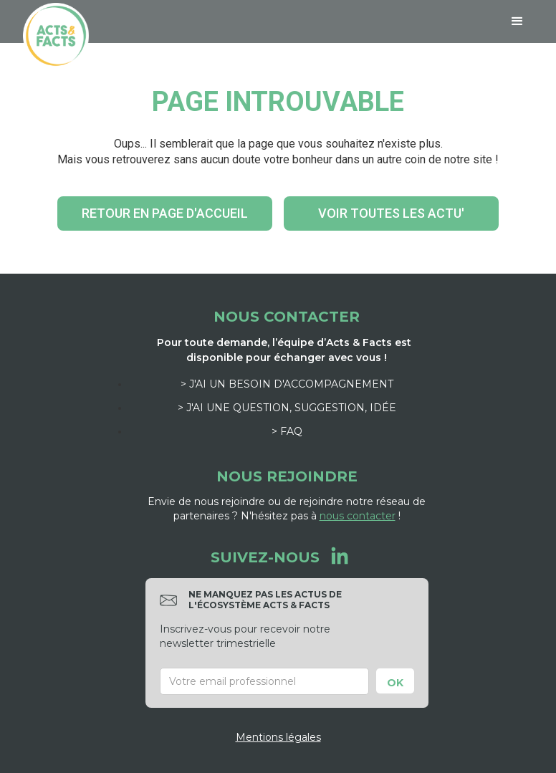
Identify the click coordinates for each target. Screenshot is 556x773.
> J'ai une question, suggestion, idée (287, 407)
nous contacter (358, 515)
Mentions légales (278, 737)
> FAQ (287, 431)
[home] (56, 36)
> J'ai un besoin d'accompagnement (287, 384)
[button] (517, 21)
